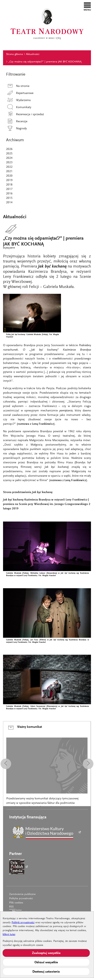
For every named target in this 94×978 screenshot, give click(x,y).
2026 (9, 149)
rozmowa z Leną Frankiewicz (36, 424)
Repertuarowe (19, 93)
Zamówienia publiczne (22, 894)
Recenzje (16, 121)
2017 (9, 189)
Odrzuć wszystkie (46, 962)
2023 (9, 162)
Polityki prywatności (23, 922)
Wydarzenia (18, 100)
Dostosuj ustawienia (46, 971)
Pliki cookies (16, 902)
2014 (9, 202)
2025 (9, 153)
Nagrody (16, 128)
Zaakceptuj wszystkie (46, 953)
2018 (9, 184)
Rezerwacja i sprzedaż (25, 114)
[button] (87, 6)
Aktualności (32, 54)
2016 (9, 193)
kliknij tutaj (9, 934)
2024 (9, 158)
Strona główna (14, 54)
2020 (9, 175)
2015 (9, 198)
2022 (9, 167)
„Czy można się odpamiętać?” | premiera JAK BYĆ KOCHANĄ (44, 61)
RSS (11, 906)
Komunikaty (18, 107)
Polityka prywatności (21, 898)
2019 (9, 180)
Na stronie (17, 86)
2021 (9, 171)
